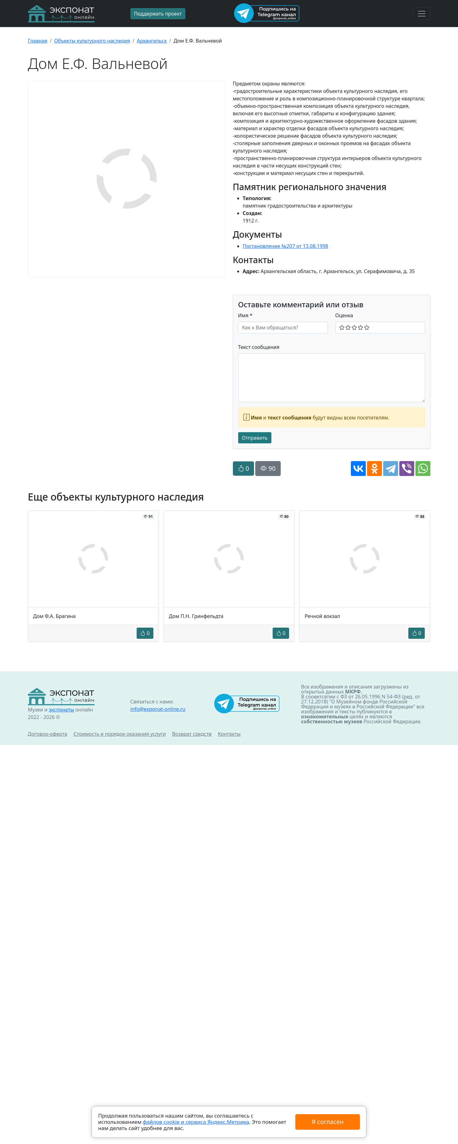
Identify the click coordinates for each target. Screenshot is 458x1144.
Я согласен (327, 1122)
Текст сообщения (258, 347)
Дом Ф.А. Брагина (54, 616)
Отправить (255, 437)
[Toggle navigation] (421, 13)
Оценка (344, 315)
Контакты (229, 733)
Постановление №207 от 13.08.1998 (285, 246)
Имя (245, 315)
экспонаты (61, 709)
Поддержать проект (158, 13)
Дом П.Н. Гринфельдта (196, 616)
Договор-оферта (47, 733)
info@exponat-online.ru (158, 709)
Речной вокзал (322, 616)
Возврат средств (191, 733)
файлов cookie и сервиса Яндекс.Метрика (196, 1121)
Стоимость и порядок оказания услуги (120, 733)
